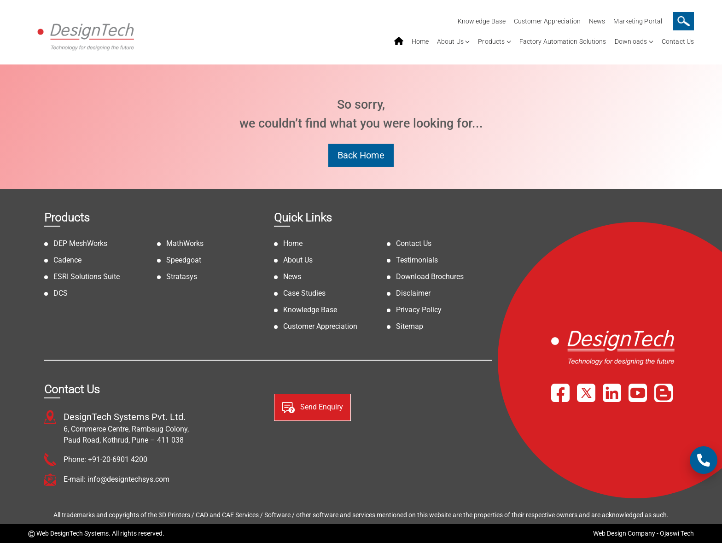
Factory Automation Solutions (562, 41)
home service (398, 41)
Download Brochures (430, 276)
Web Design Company (624, 533)
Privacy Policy (419, 309)
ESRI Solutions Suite (86, 276)
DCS (60, 293)
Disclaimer (413, 293)
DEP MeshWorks (80, 243)
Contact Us (678, 41)
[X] (586, 393)
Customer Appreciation (547, 21)
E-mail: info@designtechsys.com (116, 479)
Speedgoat (183, 260)
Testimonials (417, 260)
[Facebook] (560, 393)
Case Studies (304, 293)
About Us (450, 41)
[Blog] (663, 393)
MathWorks (185, 243)
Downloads (631, 41)
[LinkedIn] (612, 393)
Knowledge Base (482, 21)
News (597, 21)
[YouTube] (638, 393)
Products (491, 41)
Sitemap (409, 326)
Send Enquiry (312, 407)
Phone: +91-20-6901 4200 (105, 459)
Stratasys (181, 276)
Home (420, 41)
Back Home (361, 155)
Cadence (67, 260)
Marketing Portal (637, 21)
